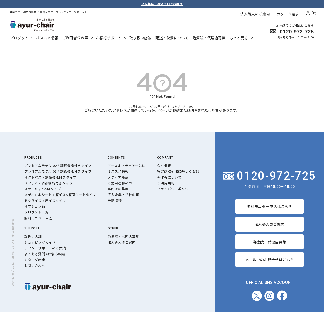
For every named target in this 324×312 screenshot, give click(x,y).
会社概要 (164, 165)
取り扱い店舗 (140, 37)
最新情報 (115, 200)
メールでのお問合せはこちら (269, 259)
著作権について (169, 177)
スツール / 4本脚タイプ (42, 188)
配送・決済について (172, 37)
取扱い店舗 (33, 236)
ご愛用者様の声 (120, 183)
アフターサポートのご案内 (45, 248)
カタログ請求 (288, 13)
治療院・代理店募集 (209, 37)
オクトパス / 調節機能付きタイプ (50, 177)
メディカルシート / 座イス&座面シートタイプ (60, 194)
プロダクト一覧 (36, 212)
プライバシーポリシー (174, 188)
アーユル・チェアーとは (127, 165)
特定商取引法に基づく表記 (178, 171)
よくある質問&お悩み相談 (44, 253)
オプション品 (34, 206)
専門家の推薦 (118, 188)
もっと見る (239, 37)
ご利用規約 (166, 183)
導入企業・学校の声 (123, 194)
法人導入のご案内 (255, 13)
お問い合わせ (34, 265)
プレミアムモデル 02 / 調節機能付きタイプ (58, 165)
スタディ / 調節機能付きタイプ (48, 183)
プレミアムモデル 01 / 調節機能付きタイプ (58, 171)
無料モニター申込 (38, 218)
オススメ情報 (47, 37)
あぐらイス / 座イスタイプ (45, 200)
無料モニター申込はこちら (269, 206)
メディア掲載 (118, 177)
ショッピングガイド (40, 242)
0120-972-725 (269, 175)
